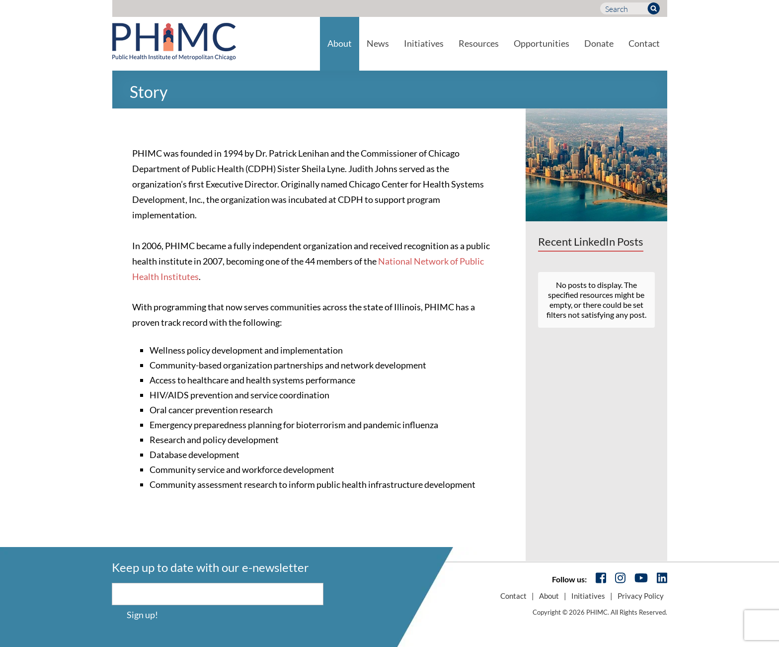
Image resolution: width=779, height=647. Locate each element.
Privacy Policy (641, 595)
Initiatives (424, 43)
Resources (479, 43)
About (339, 43)
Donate (599, 43)
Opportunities (541, 43)
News (378, 43)
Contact (644, 43)
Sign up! (142, 614)
